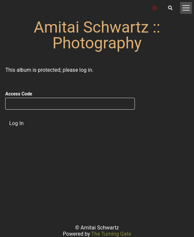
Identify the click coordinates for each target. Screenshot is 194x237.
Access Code (18, 93)
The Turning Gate (111, 234)
